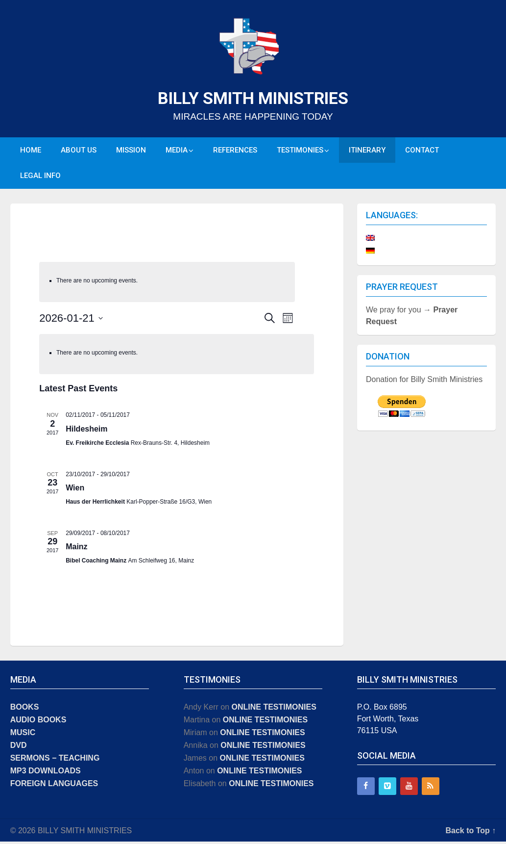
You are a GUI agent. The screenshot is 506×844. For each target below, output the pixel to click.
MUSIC (23, 735)
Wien (75, 490)
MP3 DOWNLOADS (45, 773)
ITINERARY (367, 150)
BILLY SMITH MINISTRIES (253, 98)
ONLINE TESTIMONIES (274, 709)
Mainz (76, 549)
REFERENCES (235, 150)
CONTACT (422, 150)
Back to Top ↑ (471, 833)
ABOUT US (78, 150)
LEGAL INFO (40, 177)
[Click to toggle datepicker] (71, 320)
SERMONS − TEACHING (55, 760)
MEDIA (177, 150)
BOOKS (24, 709)
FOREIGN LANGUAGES (54, 786)
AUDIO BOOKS (38, 722)
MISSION (131, 150)
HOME (30, 150)
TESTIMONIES (300, 150)
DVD (18, 747)
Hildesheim (86, 431)
